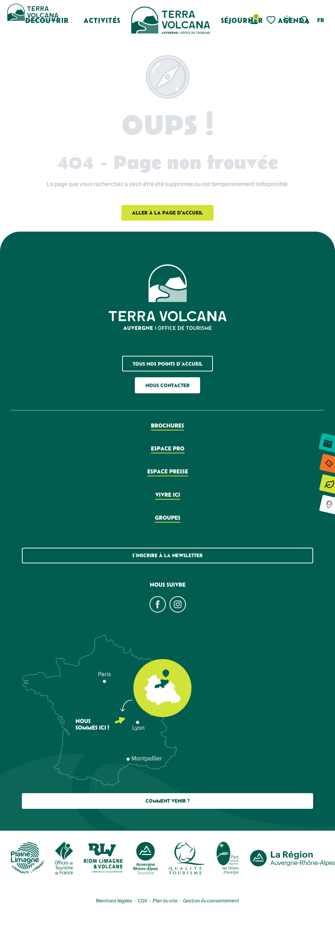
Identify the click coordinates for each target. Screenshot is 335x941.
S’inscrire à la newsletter (167, 555)
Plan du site (165, 900)
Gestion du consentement (211, 900)
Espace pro (167, 448)
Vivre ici (167, 494)
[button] (304, 20)
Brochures (167, 425)
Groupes (167, 517)
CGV (142, 900)
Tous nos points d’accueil (168, 364)
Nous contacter (167, 385)
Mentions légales (114, 900)
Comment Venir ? (167, 801)
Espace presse (167, 471)
